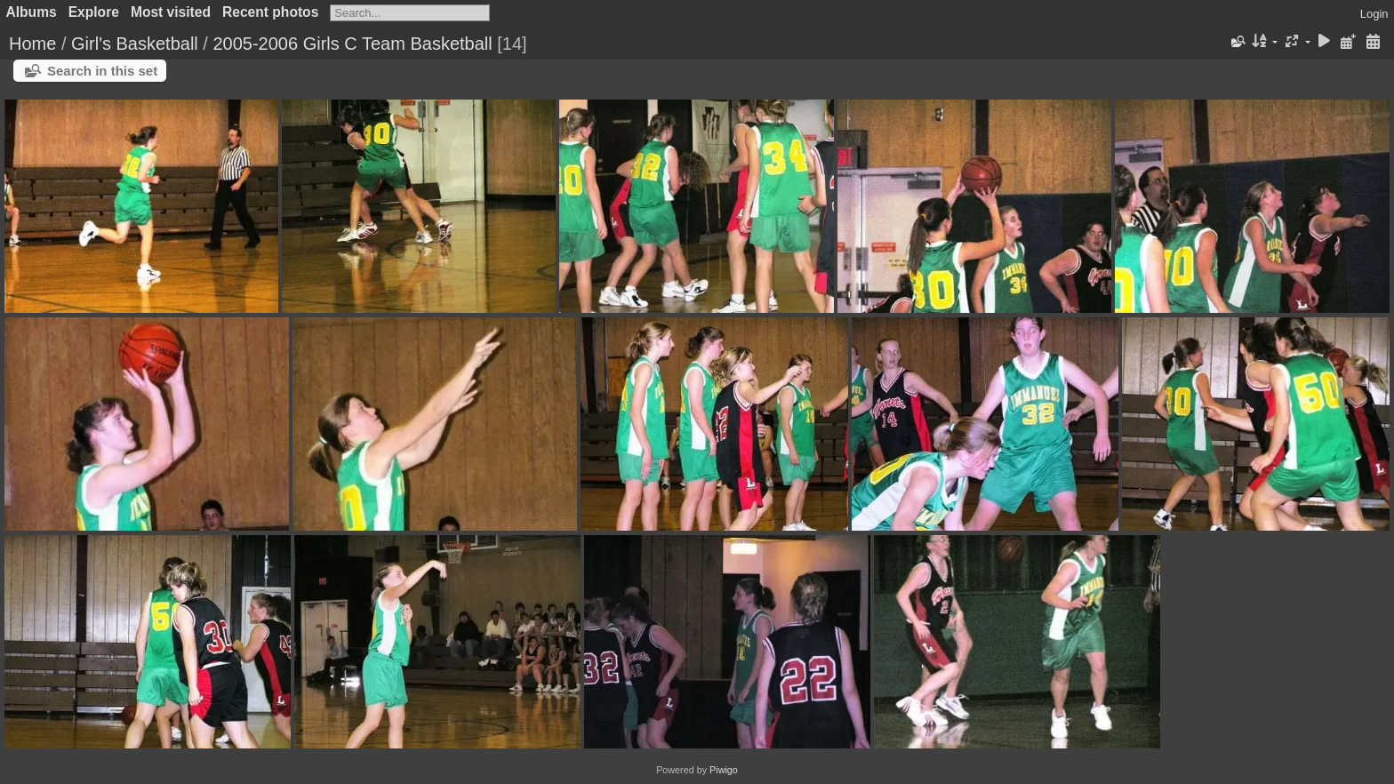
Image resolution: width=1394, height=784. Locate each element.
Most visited (171, 12)
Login (1374, 13)
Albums (31, 12)
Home (32, 43)
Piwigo (723, 769)
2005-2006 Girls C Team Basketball (352, 43)
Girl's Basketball (134, 43)
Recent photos (270, 12)
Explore (93, 12)
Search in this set (102, 70)
